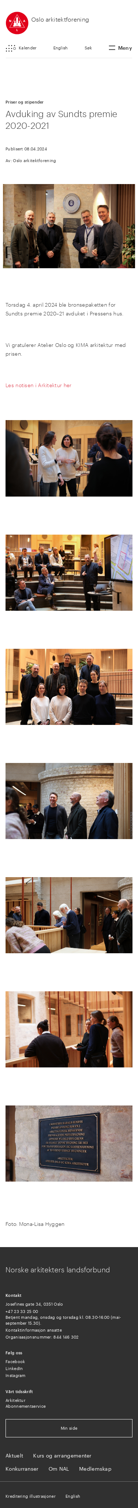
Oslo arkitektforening (60, 19)
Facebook (15, 1361)
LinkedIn (14, 1368)
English (60, 47)
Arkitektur (15, 1400)
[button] (21, 48)
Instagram (16, 1375)
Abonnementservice (26, 1406)
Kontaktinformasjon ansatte (34, 1330)
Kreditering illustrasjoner (31, 1496)
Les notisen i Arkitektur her (38, 385)
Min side (69, 1428)
